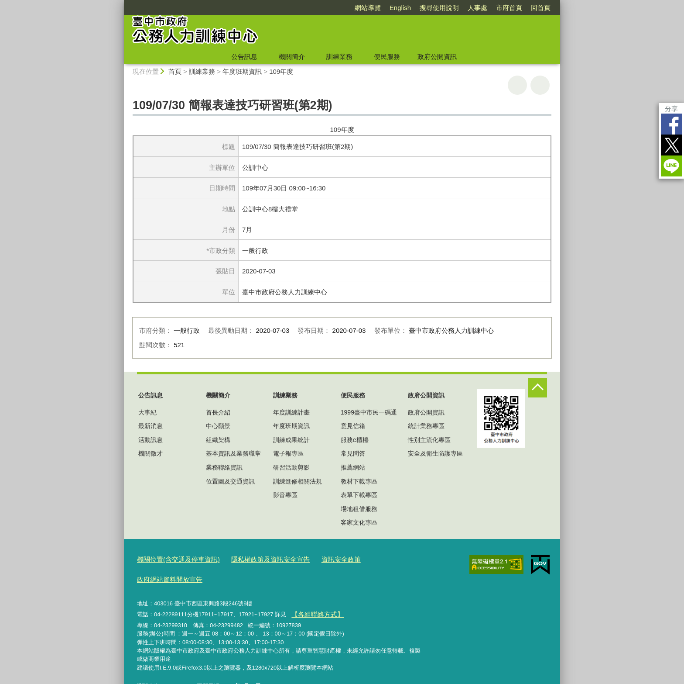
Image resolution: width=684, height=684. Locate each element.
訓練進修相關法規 (297, 481)
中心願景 (218, 425)
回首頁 (541, 7)
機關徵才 (150, 453)
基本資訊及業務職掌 (233, 453)
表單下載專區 (359, 494)
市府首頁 (509, 7)
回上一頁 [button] (540, 85)
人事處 (477, 7)
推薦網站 (353, 467)
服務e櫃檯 (355, 439)
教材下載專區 (359, 481)
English (400, 7)
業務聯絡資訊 (224, 467)
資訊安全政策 (317, 559)
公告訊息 (244, 56)
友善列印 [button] (517, 85)
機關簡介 (292, 56)
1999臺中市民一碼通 (369, 412)
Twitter (671, 145)
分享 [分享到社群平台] (671, 108)
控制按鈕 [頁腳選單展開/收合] (537, 387)
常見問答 (353, 453)
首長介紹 (218, 412)
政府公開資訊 (437, 56)
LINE (671, 165)
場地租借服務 (359, 508)
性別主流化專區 (429, 439)
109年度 (281, 71)
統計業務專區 (426, 425)
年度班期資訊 (242, 71)
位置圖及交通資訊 (230, 481)
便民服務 (387, 56)
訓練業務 (339, 56)
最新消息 (150, 425)
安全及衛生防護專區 (435, 453)
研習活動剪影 (291, 467)
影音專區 (285, 494)
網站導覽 (368, 7)
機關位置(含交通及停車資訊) (173, 559)
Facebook (671, 124)
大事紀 (147, 412)
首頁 (174, 71)
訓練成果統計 (291, 439)
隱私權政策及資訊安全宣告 (254, 559)
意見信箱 (353, 425)
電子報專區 (288, 453)
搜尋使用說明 (439, 7)
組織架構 (218, 439)
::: (120, 3)
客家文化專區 (359, 522)
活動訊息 (150, 439)
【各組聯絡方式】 (313, 591)
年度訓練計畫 (291, 412)
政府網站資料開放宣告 (373, 559)
